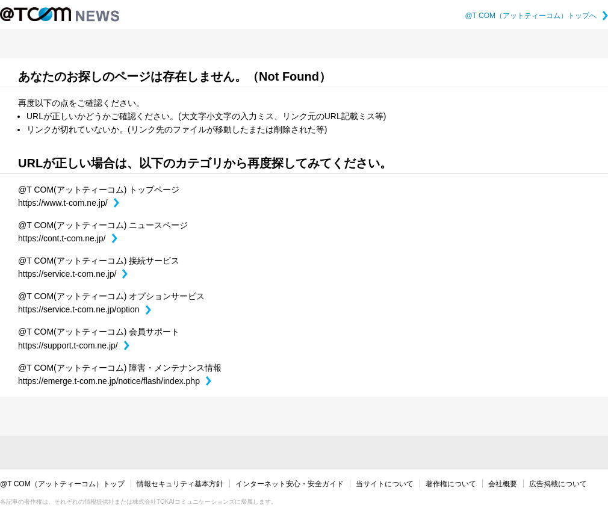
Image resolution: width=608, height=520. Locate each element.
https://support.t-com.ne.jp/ (73, 345)
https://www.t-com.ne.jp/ (68, 203)
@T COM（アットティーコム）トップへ (536, 15)
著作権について (451, 484)
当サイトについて (385, 484)
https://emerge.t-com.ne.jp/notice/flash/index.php (114, 381)
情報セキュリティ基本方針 (180, 484)
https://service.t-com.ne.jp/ (73, 274)
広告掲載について (558, 484)
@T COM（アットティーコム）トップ (62, 484)
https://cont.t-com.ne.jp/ (67, 238)
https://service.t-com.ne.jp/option (84, 309)
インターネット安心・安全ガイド (289, 484)
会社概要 (502, 484)
